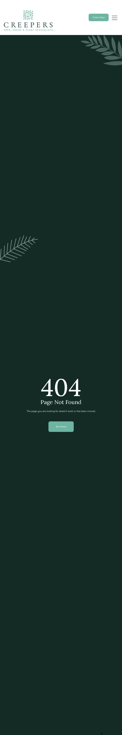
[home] (28, 20)
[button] (114, 17)
